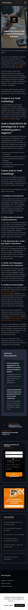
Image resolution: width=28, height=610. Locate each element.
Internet (14, 28)
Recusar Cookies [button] (8, 605)
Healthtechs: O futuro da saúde (15, 534)
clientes (17, 65)
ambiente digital (15, 316)
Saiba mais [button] (17, 601)
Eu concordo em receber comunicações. (13, 460)
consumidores (5, 119)
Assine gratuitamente (14, 475)
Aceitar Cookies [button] (20, 605)
